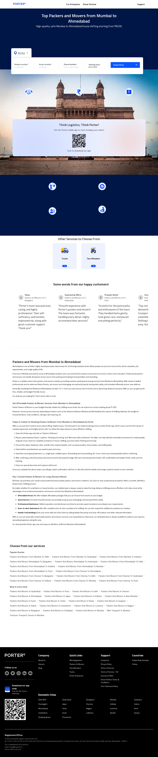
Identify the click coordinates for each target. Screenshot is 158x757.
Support (141, 4)
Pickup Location (21, 64)
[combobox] (22, 67)
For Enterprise (73, 4)
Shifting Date (94, 64)
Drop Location (45, 64)
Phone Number (70, 64)
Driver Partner (89, 4)
